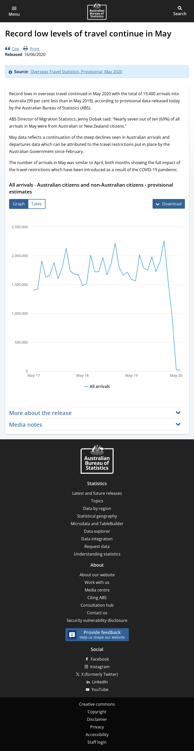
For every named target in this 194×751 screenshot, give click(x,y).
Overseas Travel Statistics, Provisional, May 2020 (76, 71)
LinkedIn (100, 682)
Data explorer (97, 531)
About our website (97, 575)
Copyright (97, 712)
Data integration (97, 539)
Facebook (100, 659)
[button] (14, 11)
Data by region (97, 508)
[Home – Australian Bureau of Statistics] (97, 459)
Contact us (97, 613)
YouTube (99, 689)
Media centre (97, 590)
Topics (97, 501)
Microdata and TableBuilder (97, 523)
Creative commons (97, 704)
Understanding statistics (97, 554)
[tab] (19, 204)
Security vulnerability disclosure (97, 620)
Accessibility (97, 734)
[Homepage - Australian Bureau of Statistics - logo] (97, 11)
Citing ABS (97, 597)
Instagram (100, 666)
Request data (97, 546)
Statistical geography (97, 516)
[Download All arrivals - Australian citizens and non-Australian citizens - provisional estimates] (169, 204)
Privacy (97, 727)
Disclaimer (97, 719)
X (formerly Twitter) (99, 674)
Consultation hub (97, 605)
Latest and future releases (97, 493)
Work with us (97, 582)
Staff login (97, 742)
